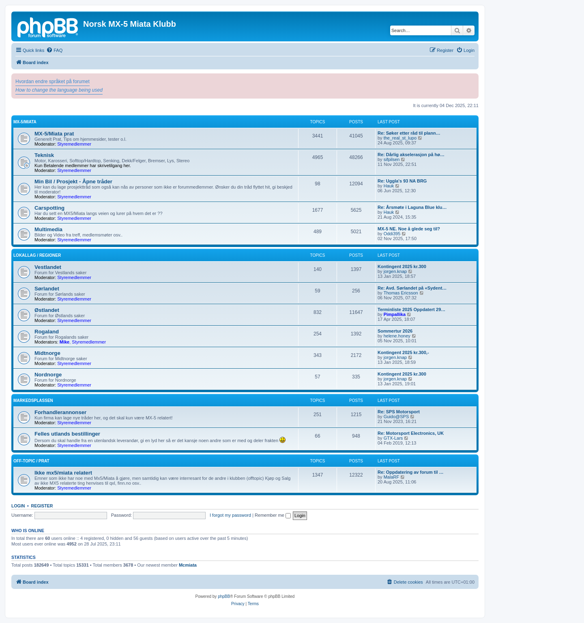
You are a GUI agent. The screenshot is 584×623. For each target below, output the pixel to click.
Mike (64, 341)
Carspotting (49, 208)
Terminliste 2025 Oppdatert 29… (411, 309)
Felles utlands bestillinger (67, 434)
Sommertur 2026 (395, 331)
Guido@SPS (396, 416)
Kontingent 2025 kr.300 (402, 266)
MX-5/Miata (24, 122)
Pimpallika (395, 314)
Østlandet (46, 310)
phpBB (224, 596)
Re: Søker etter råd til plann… (409, 133)
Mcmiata (188, 565)
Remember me (273, 515)
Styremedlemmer (74, 144)
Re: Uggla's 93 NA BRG (402, 180)
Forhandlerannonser (60, 412)
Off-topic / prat (31, 461)
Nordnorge (48, 375)
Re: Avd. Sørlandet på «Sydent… (412, 288)
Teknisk (44, 155)
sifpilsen (392, 159)
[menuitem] (54, 50)
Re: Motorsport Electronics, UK (411, 433)
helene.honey (397, 335)
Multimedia (48, 229)
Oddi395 (392, 233)
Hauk (389, 185)
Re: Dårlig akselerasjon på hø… (411, 154)
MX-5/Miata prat (54, 134)
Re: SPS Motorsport (399, 411)
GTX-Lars (393, 438)
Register (42, 505)
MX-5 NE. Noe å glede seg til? (409, 228)
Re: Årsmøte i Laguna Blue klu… (412, 207)
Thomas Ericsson (401, 292)
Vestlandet (47, 267)
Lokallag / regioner (37, 255)
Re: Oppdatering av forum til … (411, 472)
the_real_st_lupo (400, 137)
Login (18, 505)
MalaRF (391, 477)
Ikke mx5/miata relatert (63, 473)
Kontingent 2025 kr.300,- (403, 352)
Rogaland (46, 332)
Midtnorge (47, 353)
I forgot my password (230, 515)
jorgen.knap (395, 271)
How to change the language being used (59, 90)
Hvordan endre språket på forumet (52, 81)
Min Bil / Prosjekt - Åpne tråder (73, 181)
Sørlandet (46, 289)
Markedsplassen (33, 400)
